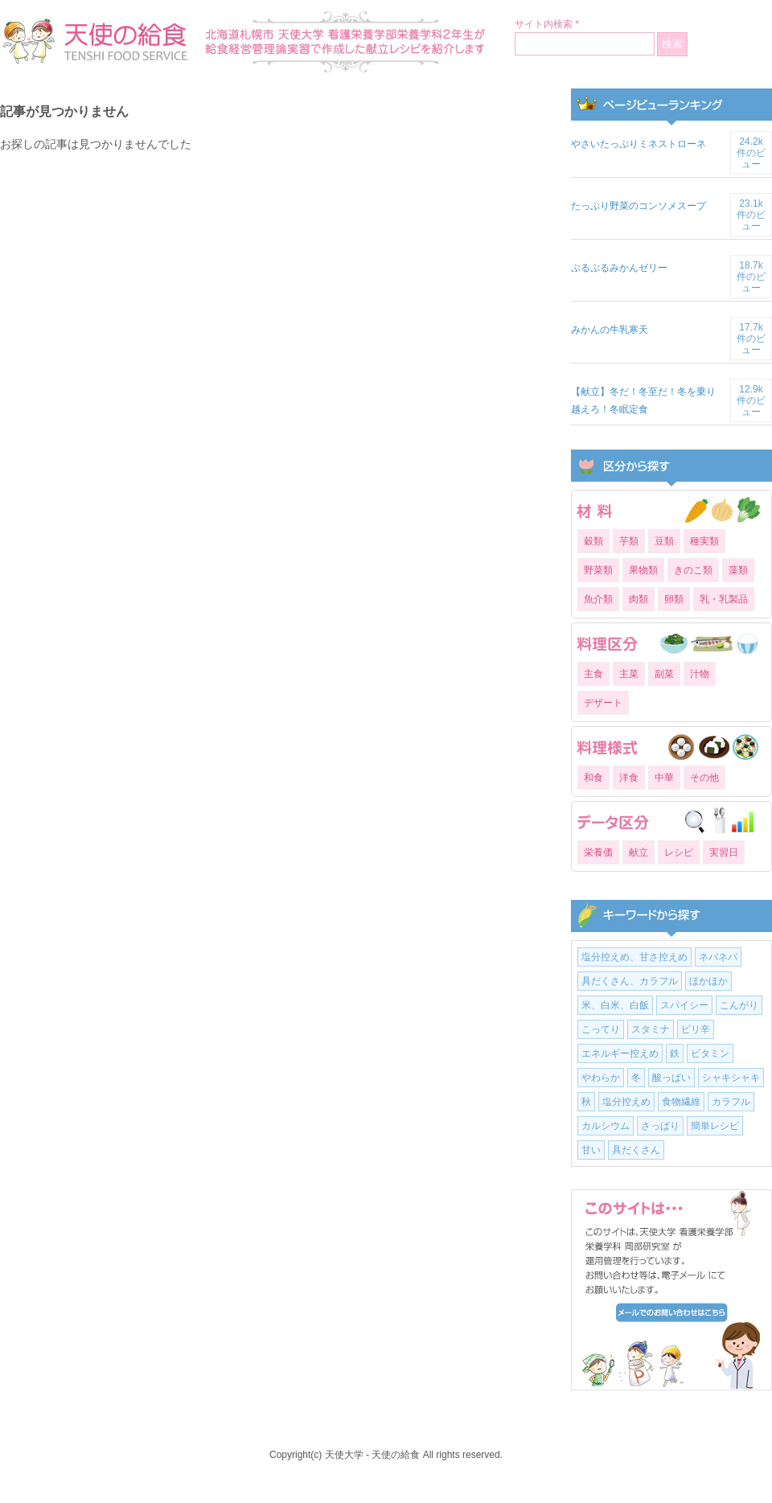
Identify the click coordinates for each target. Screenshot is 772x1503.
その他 (704, 777)
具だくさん (636, 1150)
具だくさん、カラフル (629, 981)
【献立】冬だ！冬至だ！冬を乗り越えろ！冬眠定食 (643, 400)
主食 (593, 674)
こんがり (739, 1005)
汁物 (699, 674)
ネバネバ (718, 957)
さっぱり (660, 1125)
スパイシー (684, 1005)
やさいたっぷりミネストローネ (638, 144)
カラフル (731, 1101)
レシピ (678, 852)
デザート (603, 702)
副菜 (664, 674)
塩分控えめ (626, 1101)
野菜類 (598, 570)
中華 (664, 777)
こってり (600, 1029)
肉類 (638, 599)
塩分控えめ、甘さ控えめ (634, 957)
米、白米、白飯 (615, 1005)
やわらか (600, 1077)
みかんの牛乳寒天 (609, 329)
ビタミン (710, 1053)
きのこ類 (693, 570)
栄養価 (598, 852)
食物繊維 (681, 1101)
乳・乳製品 (724, 599)
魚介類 (598, 599)
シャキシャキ (731, 1077)
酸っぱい (671, 1077)
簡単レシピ (715, 1125)
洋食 (629, 777)
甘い (591, 1150)
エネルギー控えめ (620, 1053)
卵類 (674, 599)
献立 (638, 852)
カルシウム (605, 1125)
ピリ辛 (695, 1029)
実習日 (723, 852)
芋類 (629, 541)
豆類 (664, 541)
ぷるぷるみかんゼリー (619, 267)
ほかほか (708, 981)
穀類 (593, 541)
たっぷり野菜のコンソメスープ (638, 205)
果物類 (643, 570)
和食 (593, 777)
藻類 (738, 570)
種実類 (704, 541)
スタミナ (650, 1029)
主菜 (629, 674)
